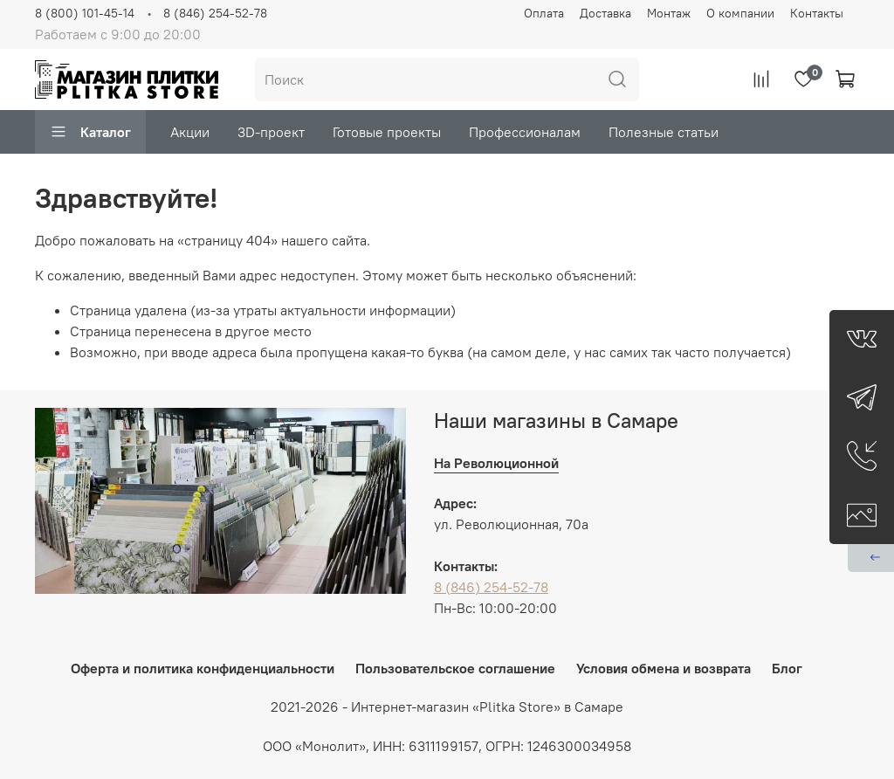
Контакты (816, 13)
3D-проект (271, 132)
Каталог (90, 132)
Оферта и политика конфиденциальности (202, 668)
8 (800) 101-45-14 (84, 13)
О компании (740, 13)
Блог (787, 668)
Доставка (605, 13)
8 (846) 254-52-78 (215, 13)
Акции (190, 132)
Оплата (544, 13)
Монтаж (669, 13)
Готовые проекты (387, 132)
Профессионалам (525, 132)
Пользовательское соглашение (455, 668)
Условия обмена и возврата (663, 668)
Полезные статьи (664, 132)
